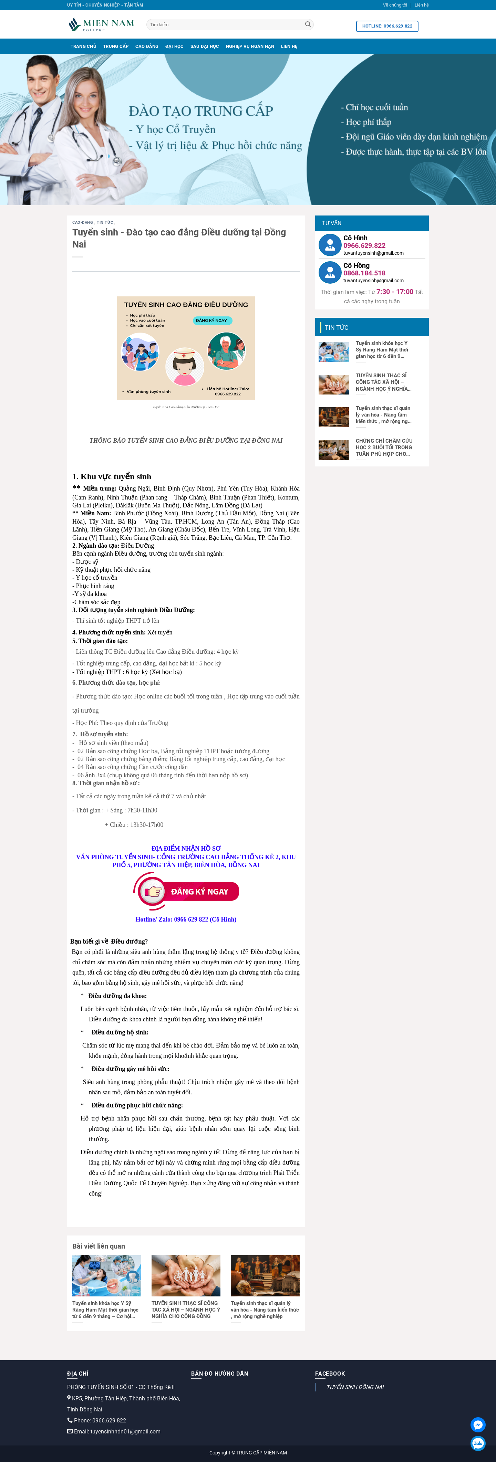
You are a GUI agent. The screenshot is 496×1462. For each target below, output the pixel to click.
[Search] (308, 25)
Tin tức (105, 222)
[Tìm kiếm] (230, 24)
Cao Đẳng (147, 46)
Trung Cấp (115, 46)
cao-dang (83, 222)
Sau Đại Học (204, 46)
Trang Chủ (83, 46)
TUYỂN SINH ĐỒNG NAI (354, 1387)
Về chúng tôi (395, 5)
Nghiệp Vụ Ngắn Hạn (250, 46)
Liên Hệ (289, 46)
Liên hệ (422, 5)
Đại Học (174, 46)
